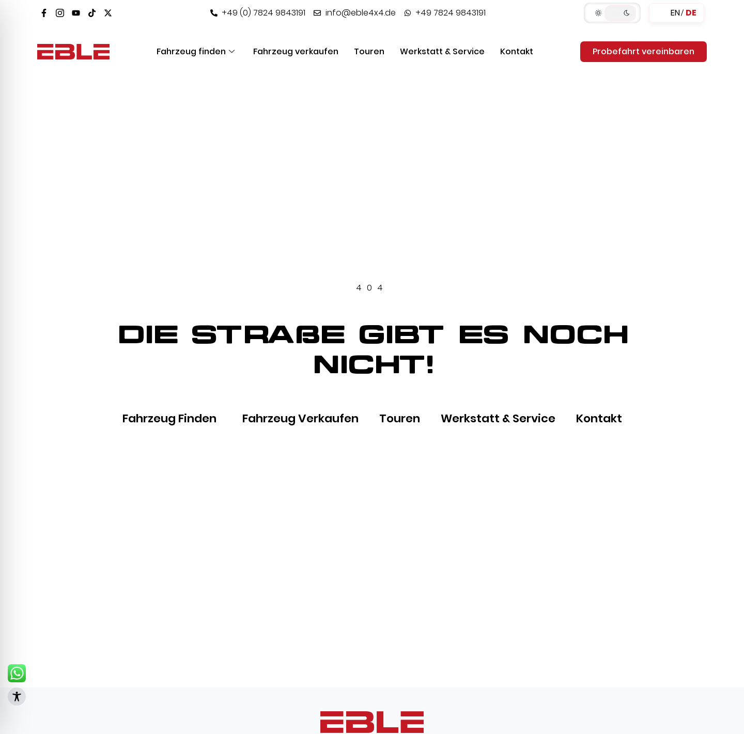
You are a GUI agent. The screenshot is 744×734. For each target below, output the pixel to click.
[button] (612, 13)
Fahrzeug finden (196, 51)
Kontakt (516, 51)
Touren (369, 51)
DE (691, 13)
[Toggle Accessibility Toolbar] (17, 696)
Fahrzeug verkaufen (295, 51)
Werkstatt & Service (442, 51)
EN (675, 13)
